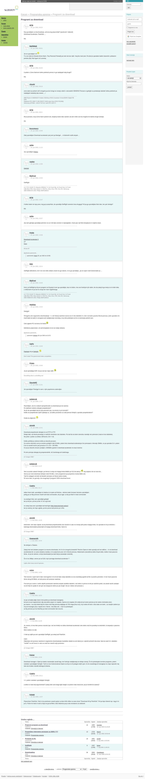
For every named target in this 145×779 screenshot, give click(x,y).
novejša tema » (94, 769)
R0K (31, 264)
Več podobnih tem (26, 761)
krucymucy (34, 128)
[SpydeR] (33, 383)
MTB (31, 25)
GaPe (32, 344)
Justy (26, 754)
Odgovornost (27, 776)
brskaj (5, 37)
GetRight (28, 745)
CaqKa (32, 486)
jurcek (99, 739)
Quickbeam (100, 752)
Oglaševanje (37, 776)
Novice (3, 18)
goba (32, 145)
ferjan (98, 745)
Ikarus (99, 732)
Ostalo (3, 40)
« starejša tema (49, 769)
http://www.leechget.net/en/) (59, 506)
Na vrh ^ (141, 776)
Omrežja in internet (37, 728)
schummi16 (28, 740)
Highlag (33, 305)
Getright (26, 168)
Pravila (3, 776)
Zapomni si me (132, 27)
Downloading (30, 752)
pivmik (32, 425)
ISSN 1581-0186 (54, 776)
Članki (3, 31)
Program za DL (30, 738)
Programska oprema (37, 735)
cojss (32, 570)
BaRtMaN (33, 46)
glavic (26, 747)
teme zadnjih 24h (8, 28)
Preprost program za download (36, 725)
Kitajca (36, 152)
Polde (32, 233)
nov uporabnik (131, 41)
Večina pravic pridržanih (14, 776)
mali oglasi (6, 26)
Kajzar (32, 655)
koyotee (99, 725)
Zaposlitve (4, 35)
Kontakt (44, 776)
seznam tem (130, 60)
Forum (3, 23)
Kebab (32, 695)
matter (32, 162)
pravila (5, 42)
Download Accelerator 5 (31, 239)
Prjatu (32, 363)
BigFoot (33, 176)
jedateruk (33, 399)
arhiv (4, 20)
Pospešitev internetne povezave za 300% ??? (41, 732)
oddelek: (69, 769)
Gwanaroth (34, 538)
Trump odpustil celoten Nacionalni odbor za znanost (43, 1)
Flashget (26, 351)
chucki (32, 84)
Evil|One (27, 733)
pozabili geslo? (131, 44)
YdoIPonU (28, 726)
